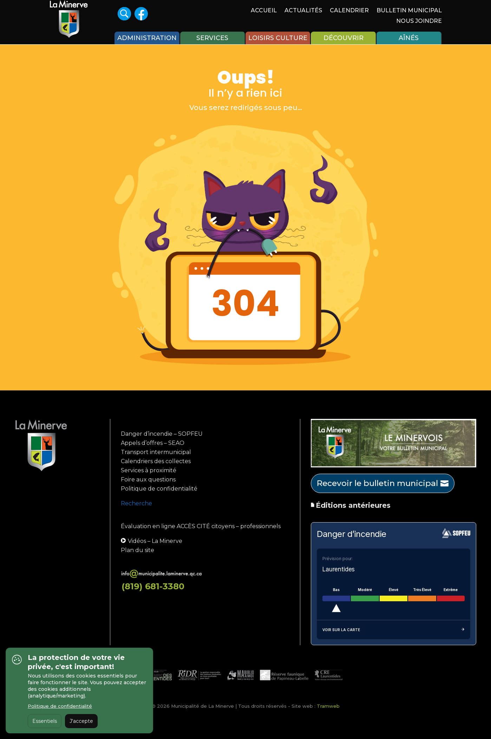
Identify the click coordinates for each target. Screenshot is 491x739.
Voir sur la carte (393, 629)
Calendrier (349, 11)
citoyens (223, 526)
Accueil (264, 11)
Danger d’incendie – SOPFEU (162, 433)
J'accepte (81, 721)
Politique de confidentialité (159, 488)
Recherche (136, 503)
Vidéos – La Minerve (151, 541)
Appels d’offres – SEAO (152, 443)
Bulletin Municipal (409, 11)
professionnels (260, 526)
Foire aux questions (148, 479)
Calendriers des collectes (156, 461)
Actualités (303, 11)
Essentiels (44, 721)
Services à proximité (148, 470)
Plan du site (137, 550)
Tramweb (328, 706)
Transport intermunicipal (156, 452)
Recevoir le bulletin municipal (377, 483)
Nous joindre (419, 21)
